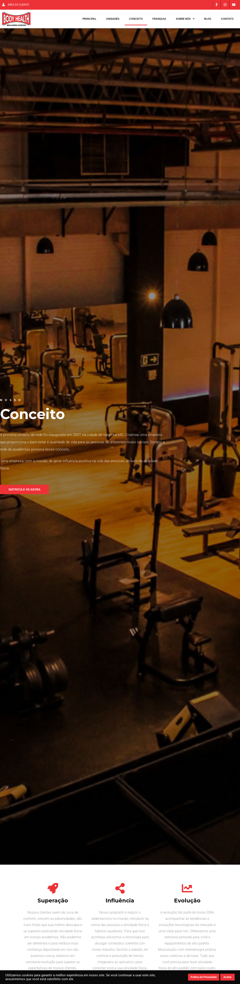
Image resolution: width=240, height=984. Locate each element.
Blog (207, 21)
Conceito (136, 21)
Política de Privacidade (204, 977)
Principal (89, 21)
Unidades (112, 21)
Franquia (159, 21)
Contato (227, 21)
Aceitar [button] (227, 977)
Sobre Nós (185, 20)
